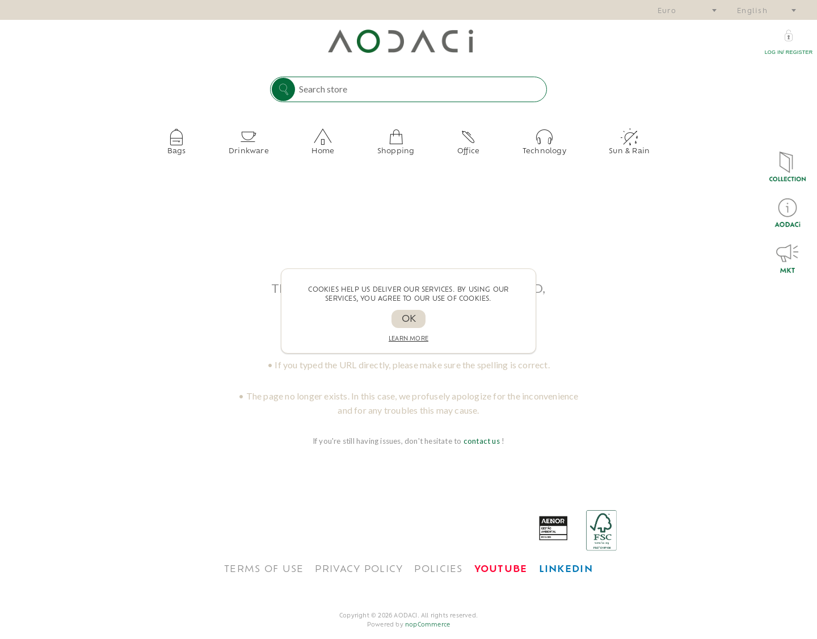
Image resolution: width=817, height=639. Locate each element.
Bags (219, 147)
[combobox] (686, 10)
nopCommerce (427, 616)
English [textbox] (752, 12)
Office (454, 147)
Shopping (396, 147)
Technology (515, 147)
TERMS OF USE (264, 560)
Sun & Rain (586, 147)
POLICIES (438, 560)
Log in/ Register (789, 52)
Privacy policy (359, 560)
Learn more (408, 339)
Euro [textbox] (667, 12)
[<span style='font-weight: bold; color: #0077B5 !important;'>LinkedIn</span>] (566, 560)
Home (337, 147)
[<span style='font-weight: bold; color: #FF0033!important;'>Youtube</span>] (501, 560)
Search (283, 89)
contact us (483, 431)
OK (409, 319)
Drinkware (278, 147)
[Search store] (419, 88)
